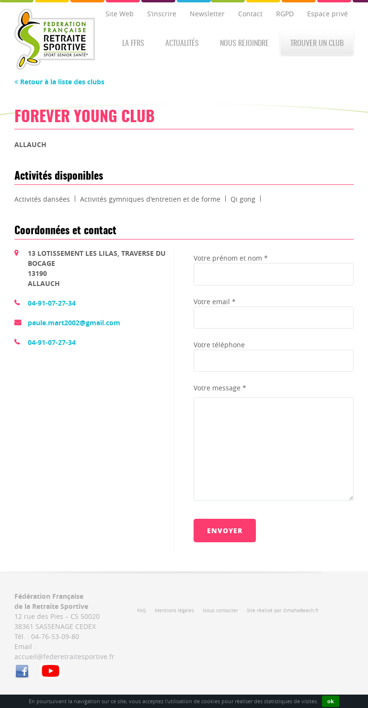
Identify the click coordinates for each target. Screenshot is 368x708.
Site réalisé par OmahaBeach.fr (283, 610)
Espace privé (327, 13)
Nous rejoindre (244, 43)
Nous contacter (220, 610)
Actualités (182, 43)
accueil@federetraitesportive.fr (64, 656)
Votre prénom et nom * (231, 258)
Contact (250, 13)
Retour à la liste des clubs (59, 81)
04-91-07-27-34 (52, 303)
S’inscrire (161, 13)
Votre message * (220, 387)
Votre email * (215, 301)
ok (330, 701)
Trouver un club (317, 43)
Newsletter (207, 13)
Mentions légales (174, 610)
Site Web (119, 13)
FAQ (141, 610)
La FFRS (133, 43)
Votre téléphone (219, 344)
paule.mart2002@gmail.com (74, 322)
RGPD (285, 13)
